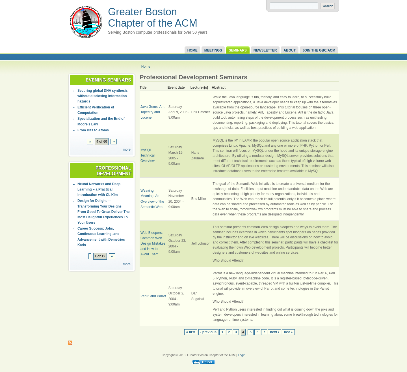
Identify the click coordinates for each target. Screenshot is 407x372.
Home (192, 50)
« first (191, 332)
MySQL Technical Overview (147, 155)
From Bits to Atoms (93, 130)
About (289, 50)
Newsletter (265, 50)
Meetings (213, 50)
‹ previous (208, 332)
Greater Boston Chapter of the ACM (152, 17)
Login (241, 355)
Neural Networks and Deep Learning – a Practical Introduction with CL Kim (98, 189)
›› (113, 142)
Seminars (237, 50)
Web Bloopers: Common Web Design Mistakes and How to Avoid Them (152, 243)
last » (288, 332)
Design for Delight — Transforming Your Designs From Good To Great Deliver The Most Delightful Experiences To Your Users (103, 212)
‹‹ (90, 142)
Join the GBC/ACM (318, 50)
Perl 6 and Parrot (153, 296)
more (127, 149)
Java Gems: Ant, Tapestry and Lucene (152, 112)
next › (274, 332)
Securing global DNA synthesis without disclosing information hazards (102, 96)
